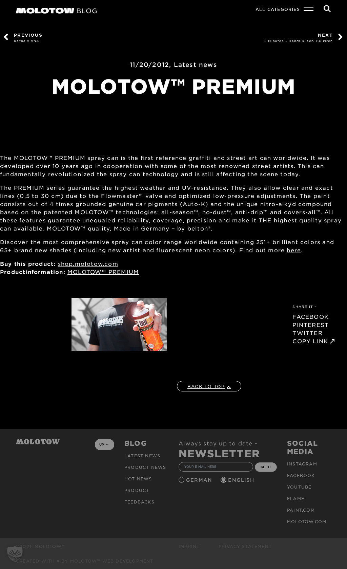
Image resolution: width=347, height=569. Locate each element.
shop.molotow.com (88, 263)
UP (103, 444)
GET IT (266, 467)
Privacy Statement (245, 546)
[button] (15, 554)
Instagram (302, 463)
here (294, 249)
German (200, 480)
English (242, 480)
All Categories (278, 9)
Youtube (299, 487)
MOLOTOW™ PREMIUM (103, 271)
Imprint (189, 546)
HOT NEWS (138, 478)
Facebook (301, 475)
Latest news (195, 64)
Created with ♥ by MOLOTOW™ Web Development (85, 561)
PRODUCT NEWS (145, 467)
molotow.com (306, 521)
